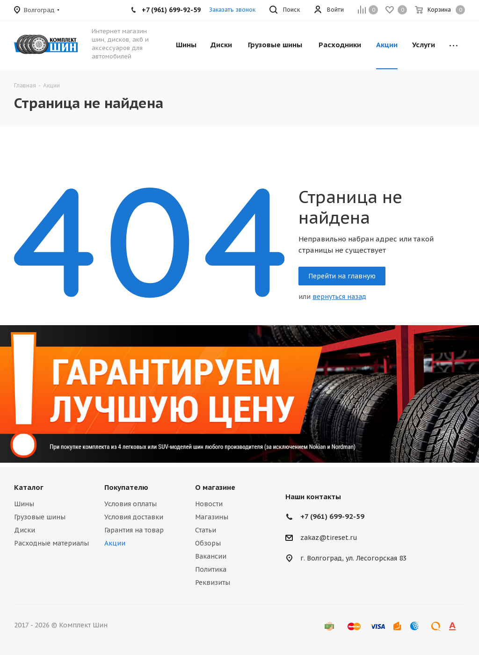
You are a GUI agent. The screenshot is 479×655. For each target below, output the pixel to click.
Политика (210, 569)
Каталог (29, 487)
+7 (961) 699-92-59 (332, 516)
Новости (209, 504)
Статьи (205, 530)
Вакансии (210, 556)
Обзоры (208, 543)
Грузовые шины (39, 517)
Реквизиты (212, 582)
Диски (24, 530)
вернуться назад (339, 296)
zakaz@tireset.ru (328, 537)
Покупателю (126, 487)
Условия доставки (133, 517)
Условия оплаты (130, 504)
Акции (114, 543)
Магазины (211, 517)
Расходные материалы (51, 543)
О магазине (215, 487)
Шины (24, 504)
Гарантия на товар (134, 530)
